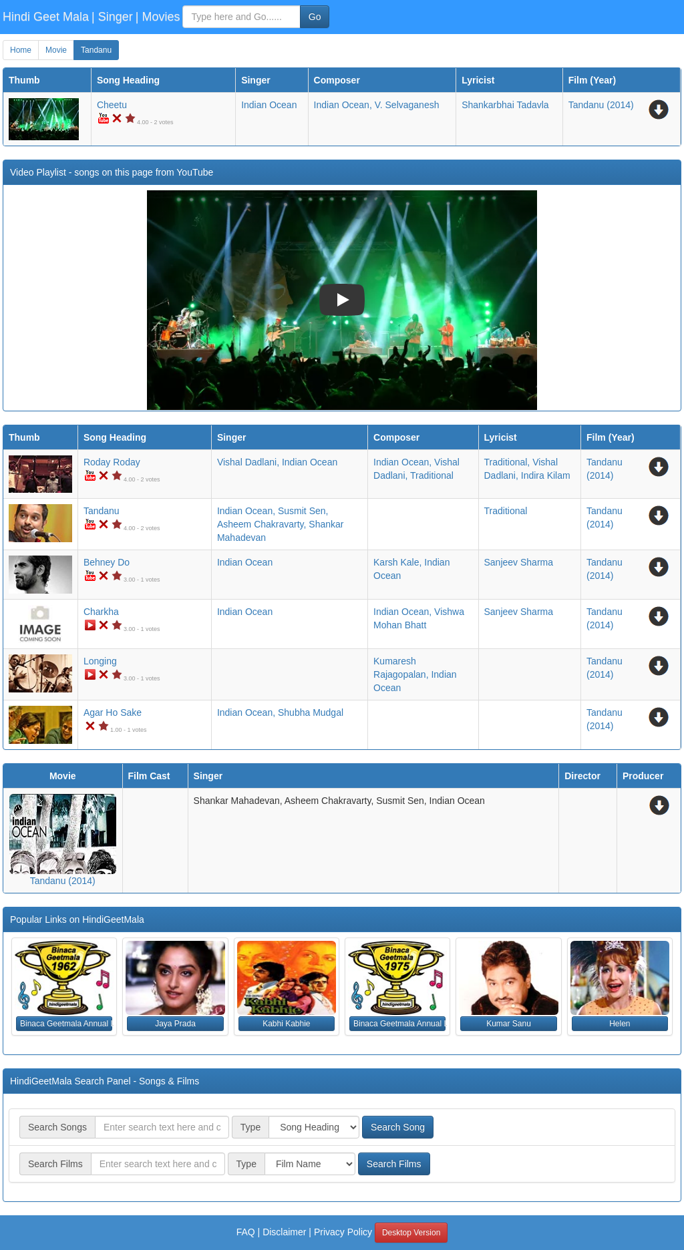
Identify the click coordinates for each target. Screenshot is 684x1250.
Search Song (398, 1127)
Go (315, 16)
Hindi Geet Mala (46, 16)
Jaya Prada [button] (175, 1023)
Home (20, 50)
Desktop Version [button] (411, 1232)
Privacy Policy (343, 1232)
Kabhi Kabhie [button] (286, 1023)
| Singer (112, 16)
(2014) (601, 104)
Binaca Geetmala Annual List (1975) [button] (399, 1023)
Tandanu (96, 50)
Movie (56, 50)
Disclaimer (284, 1232)
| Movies (158, 16)
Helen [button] (619, 1023)
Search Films (394, 1164)
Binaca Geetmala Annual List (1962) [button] (66, 1023)
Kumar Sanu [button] (508, 1023)
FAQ (245, 1232)
